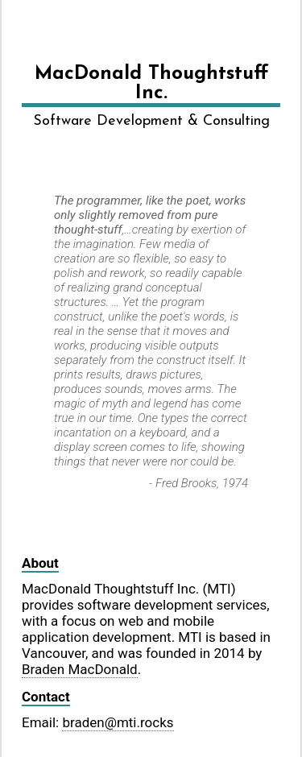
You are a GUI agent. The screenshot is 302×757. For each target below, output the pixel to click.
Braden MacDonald (80, 669)
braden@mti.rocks (117, 722)
